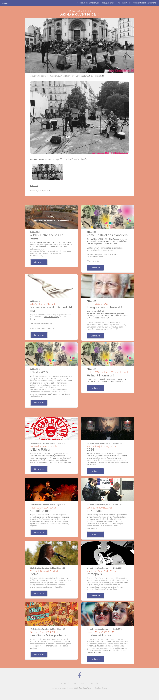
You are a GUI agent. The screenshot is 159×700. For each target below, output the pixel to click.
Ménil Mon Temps (51, 316)
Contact (73, 683)
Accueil (5, 3)
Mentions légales (101, 688)
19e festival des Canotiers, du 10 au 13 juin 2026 (95, 2)
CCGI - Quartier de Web (82, 688)
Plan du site (94, 683)
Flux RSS (83, 683)
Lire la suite (38, 262)
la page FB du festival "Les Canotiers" (69, 159)
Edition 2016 (81, 76)
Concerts (34, 185)
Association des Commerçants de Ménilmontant (137, 2)
